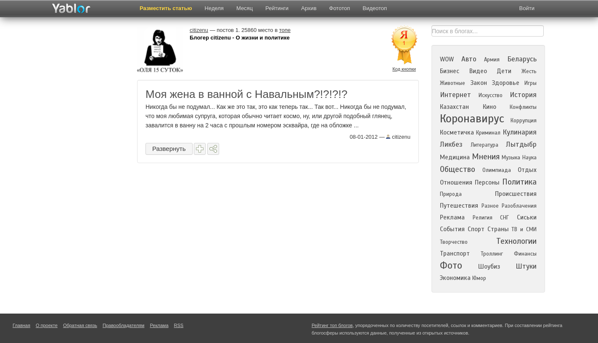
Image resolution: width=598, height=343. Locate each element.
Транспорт (455, 253)
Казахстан (454, 107)
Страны (498, 229)
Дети (504, 71)
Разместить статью (166, 8)
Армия (492, 59)
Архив (308, 8)
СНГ (504, 217)
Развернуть (169, 148)
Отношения (456, 182)
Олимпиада (496, 170)
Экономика (455, 278)
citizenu (398, 137)
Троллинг (492, 254)
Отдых (527, 170)
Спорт (476, 229)
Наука (529, 157)
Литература (484, 145)
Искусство (491, 95)
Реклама (452, 217)
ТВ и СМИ (524, 229)
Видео (478, 71)
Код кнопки (404, 68)
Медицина (455, 157)
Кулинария (520, 132)
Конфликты (523, 107)
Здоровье (505, 83)
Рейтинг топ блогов (332, 325)
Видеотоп (375, 8)
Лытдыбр (521, 144)
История (523, 94)
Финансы (525, 254)
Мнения (486, 156)
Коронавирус (472, 118)
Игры (530, 83)
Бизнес (449, 71)
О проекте (47, 325)
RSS (179, 325)
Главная (21, 325)
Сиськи (527, 217)
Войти (526, 8)
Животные (452, 83)
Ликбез (451, 144)
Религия (482, 217)
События (452, 229)
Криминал (488, 132)
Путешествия (459, 205)
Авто (468, 59)
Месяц (244, 8)
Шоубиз (489, 266)
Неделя (214, 8)
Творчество (454, 242)
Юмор (479, 278)
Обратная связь (80, 325)
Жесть (529, 71)
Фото (451, 265)
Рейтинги (276, 8)
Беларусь (522, 59)
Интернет (455, 94)
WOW (447, 59)
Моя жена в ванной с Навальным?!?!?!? (246, 94)
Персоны (487, 182)
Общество (457, 169)
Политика (519, 182)
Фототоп (339, 8)
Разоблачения (519, 206)
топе (285, 30)
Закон (478, 83)
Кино (489, 107)
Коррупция (524, 120)
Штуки (526, 266)
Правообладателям (123, 325)
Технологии (516, 241)
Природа (451, 194)
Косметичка (457, 132)
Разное (490, 206)
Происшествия (516, 194)
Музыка (511, 157)
